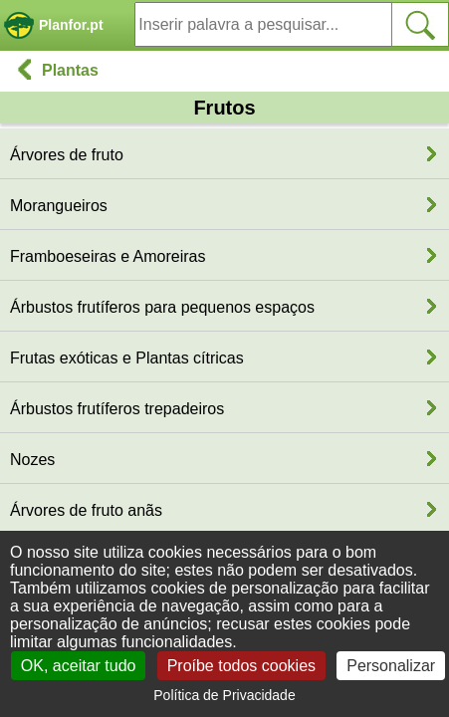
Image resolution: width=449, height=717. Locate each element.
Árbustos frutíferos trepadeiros (117, 408)
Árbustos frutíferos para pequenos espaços (162, 307)
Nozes (32, 459)
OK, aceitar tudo (78, 665)
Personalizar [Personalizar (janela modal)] (390, 665)
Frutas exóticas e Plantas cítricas (127, 358)
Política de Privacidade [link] (224, 695)
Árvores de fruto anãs (86, 510)
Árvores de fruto (66, 154)
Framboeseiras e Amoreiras (108, 256)
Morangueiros (59, 205)
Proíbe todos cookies (241, 665)
